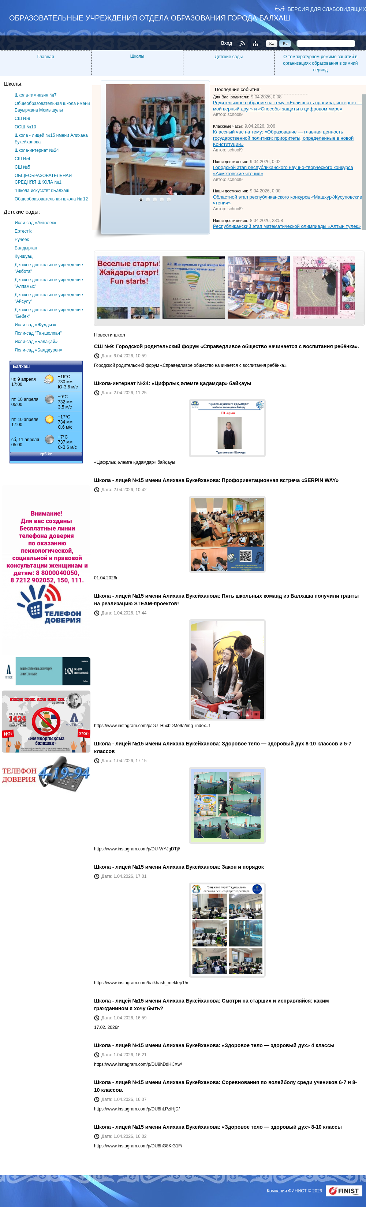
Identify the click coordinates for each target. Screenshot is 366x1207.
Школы (137, 56)
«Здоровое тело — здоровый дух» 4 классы (278, 1045)
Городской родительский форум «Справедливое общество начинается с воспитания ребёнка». (237, 346)
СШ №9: (105, 346)
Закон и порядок (243, 867)
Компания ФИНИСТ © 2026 (295, 1190)
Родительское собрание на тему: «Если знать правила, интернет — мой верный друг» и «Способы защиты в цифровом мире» (287, 106)
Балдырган (26, 248)
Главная (45, 56)
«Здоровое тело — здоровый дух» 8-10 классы (282, 1127)
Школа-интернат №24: (123, 383)
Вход (226, 43)
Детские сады (229, 56)
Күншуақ (24, 256)
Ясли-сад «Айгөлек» (35, 222)
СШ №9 (22, 118)
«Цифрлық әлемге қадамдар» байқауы (201, 383)
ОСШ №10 (25, 126)
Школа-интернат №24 (37, 150)
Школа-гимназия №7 (36, 95)
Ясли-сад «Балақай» (36, 341)
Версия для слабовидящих (327, 9)
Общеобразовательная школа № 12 (51, 199)
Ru (285, 43)
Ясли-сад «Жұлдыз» (35, 324)
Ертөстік (23, 231)
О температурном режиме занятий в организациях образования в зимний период (320, 63)
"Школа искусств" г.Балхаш (42, 190)
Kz (271, 43)
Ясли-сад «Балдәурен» (38, 350)
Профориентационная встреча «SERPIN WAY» (280, 480)
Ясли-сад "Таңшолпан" (38, 333)
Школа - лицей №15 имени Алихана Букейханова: (158, 480)
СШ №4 (22, 158)
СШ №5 (22, 167)
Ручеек (22, 239)
